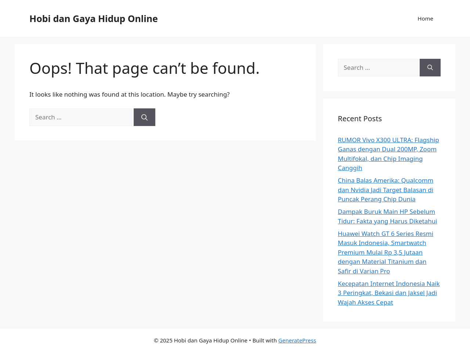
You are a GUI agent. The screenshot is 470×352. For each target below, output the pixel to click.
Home (425, 18)
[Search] (144, 117)
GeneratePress (297, 340)
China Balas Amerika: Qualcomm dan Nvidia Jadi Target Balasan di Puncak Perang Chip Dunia (385, 189)
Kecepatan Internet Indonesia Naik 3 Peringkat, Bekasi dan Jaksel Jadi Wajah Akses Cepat (389, 292)
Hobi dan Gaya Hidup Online (93, 18)
